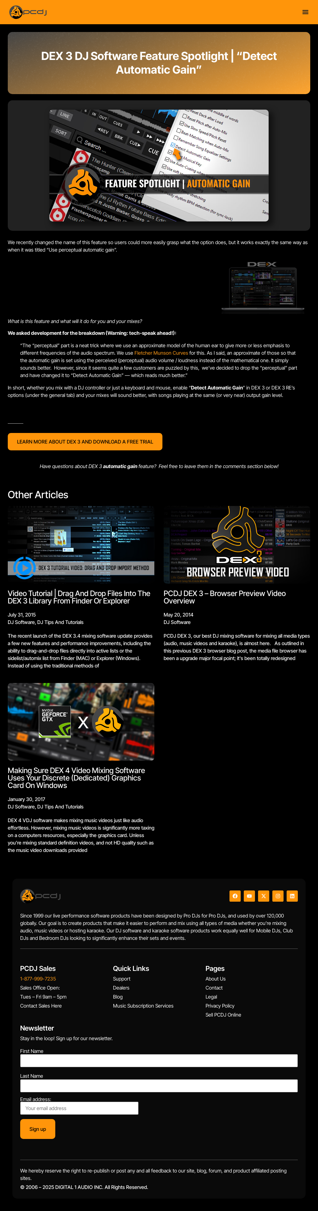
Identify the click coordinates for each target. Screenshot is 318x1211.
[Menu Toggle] (305, 11)
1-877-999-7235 (38, 979)
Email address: (79, 1106)
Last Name (31, 1075)
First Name (31, 1051)
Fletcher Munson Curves (161, 353)
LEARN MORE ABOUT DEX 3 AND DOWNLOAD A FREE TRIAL (85, 442)
